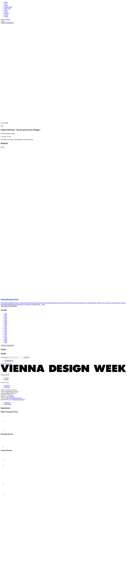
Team (5, 10)
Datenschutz (7, 404)
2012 (5, 334)
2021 (5, 320)
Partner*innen (8, 7)
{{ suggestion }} (9, 360)
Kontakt (6, 13)
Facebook (16, 399)
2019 (5, 323)
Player (6, 15)
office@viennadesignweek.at (13, 398)
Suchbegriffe (4, 357)
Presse (6, 11)
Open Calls (7, 8)
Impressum (7, 402)
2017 (5, 326)
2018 (5, 325)
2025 (5, 314)
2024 (5, 315)
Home (6, 2)
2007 (5, 342)
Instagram (22, 399)
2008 (5, 341)
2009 (5, 339)
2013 (5, 333)
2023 (5, 317)
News (5, 4)
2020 (5, 321)
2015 (5, 329)
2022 (5, 318)
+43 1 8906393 (10, 396)
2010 (5, 337)
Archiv (6, 16)
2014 (5, 331)
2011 (5, 336)
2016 (5, 328)
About (6, 5)
